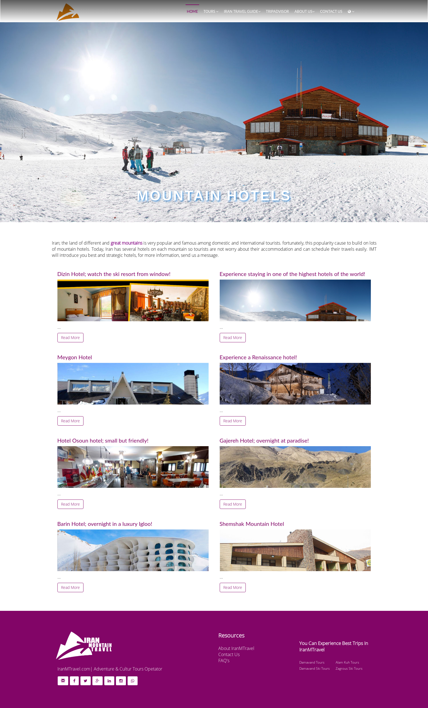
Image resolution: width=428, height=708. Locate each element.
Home (192, 11)
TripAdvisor (277, 11)
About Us (305, 11)
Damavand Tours (312, 662)
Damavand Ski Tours (314, 668)
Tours (210, 11)
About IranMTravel (236, 648)
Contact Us (229, 654)
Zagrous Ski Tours (349, 668)
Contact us (331, 11)
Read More (70, 337)
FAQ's (223, 660)
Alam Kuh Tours (347, 662)
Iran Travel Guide (242, 11)
